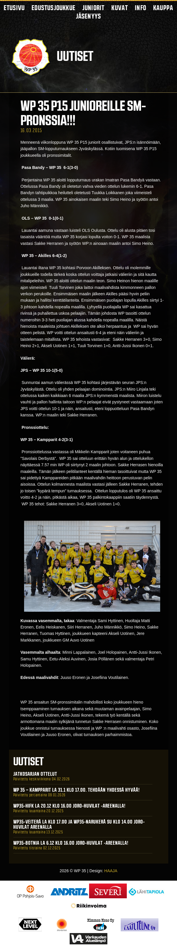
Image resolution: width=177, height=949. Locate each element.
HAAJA (110, 870)
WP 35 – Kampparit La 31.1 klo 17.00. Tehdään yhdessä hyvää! (76, 790)
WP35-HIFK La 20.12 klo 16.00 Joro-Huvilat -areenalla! (69, 806)
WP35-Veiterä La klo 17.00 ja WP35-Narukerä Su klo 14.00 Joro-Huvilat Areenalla (79, 824)
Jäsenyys (88, 16)
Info (140, 7)
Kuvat (119, 7)
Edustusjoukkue (53, 7)
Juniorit (93, 7)
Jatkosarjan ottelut (35, 774)
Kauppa (163, 7)
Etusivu (14, 7)
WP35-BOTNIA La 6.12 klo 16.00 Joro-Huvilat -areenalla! (71, 843)
